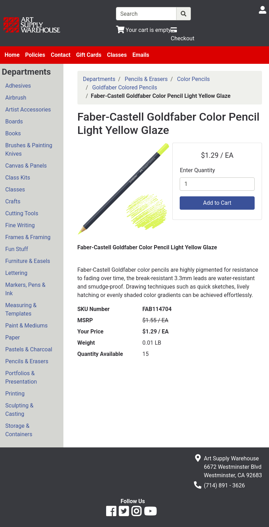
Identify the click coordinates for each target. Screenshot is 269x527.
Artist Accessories (28, 109)
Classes (117, 55)
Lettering (16, 273)
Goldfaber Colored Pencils (124, 87)
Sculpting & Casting (19, 409)
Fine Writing (20, 225)
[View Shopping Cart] (143, 30)
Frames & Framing (27, 237)
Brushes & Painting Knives (28, 149)
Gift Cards (88, 55)
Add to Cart (217, 203)
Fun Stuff (16, 249)
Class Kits (17, 177)
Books (13, 133)
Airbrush (15, 97)
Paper (12, 337)
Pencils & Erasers (26, 361)
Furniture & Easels (27, 261)
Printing (15, 393)
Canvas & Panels (26, 165)
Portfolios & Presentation (21, 377)
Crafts (12, 201)
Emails (140, 55)
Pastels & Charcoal (28, 349)
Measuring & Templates (20, 309)
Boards (14, 121)
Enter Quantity (197, 170)
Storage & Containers (18, 430)
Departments (99, 79)
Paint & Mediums (26, 325)
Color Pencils (193, 79)
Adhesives (18, 85)
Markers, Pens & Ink (25, 289)
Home (12, 55)
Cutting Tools (21, 213)
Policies (35, 55)
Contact (60, 55)
